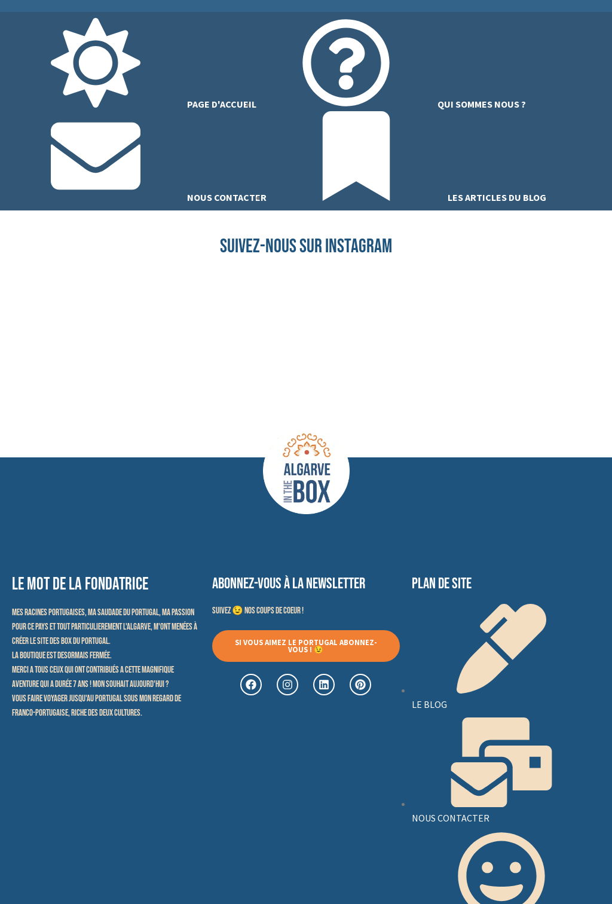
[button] (306, 547)
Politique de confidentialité (391, 876)
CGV (464, 876)
